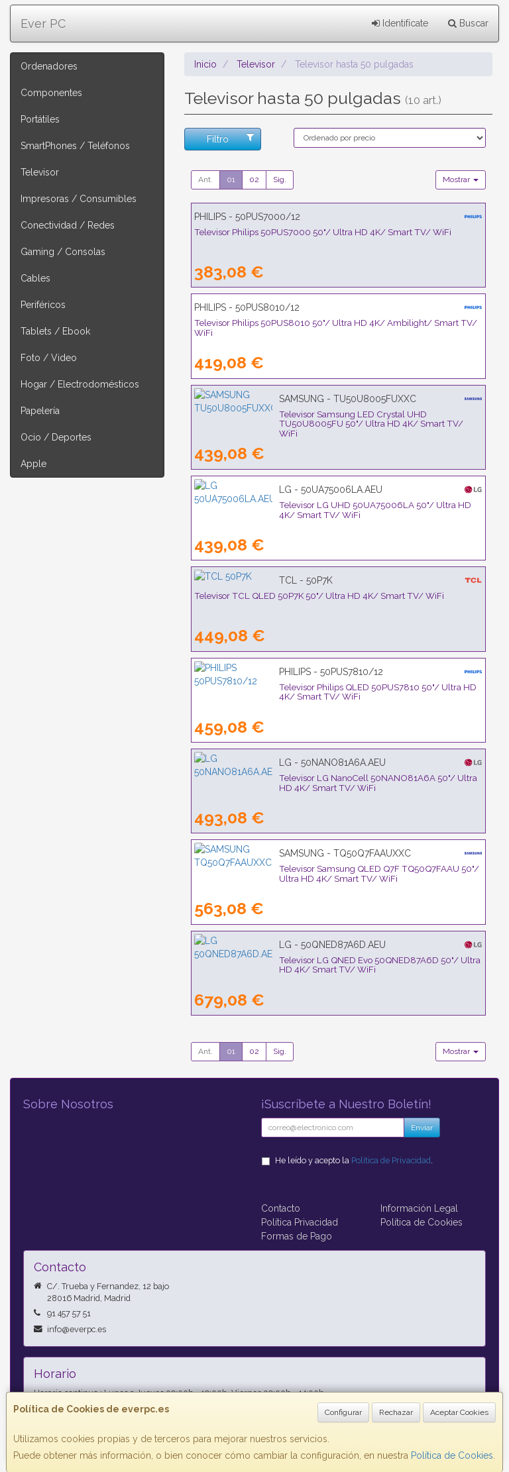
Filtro (230, 138)
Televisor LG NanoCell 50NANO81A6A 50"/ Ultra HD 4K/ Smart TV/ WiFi (332, 782)
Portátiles (40, 119)
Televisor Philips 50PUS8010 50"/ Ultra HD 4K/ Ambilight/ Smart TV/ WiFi (335, 327)
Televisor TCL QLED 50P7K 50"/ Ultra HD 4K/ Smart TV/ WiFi (319, 595)
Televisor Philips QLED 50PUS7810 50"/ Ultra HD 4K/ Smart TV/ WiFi (334, 687)
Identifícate (400, 23)
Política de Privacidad (391, 1160)
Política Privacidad (299, 1222)
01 (231, 179)
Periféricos (43, 304)
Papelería (40, 410)
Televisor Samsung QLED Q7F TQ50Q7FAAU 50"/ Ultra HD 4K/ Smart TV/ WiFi (335, 873)
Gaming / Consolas (63, 251)
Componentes (51, 92)
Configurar (343, 1412)
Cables (35, 278)
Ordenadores (49, 66)
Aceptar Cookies (459, 1412)
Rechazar (396, 1412)
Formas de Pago (296, 1236)
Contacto (280, 1208)
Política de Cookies (452, 1455)
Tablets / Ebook (55, 331)
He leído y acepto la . (354, 1160)
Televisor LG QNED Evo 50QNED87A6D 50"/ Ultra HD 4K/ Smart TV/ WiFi (334, 965)
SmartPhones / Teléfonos (75, 145)
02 (254, 179)
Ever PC (43, 23)
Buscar (468, 23)
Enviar (422, 1127)
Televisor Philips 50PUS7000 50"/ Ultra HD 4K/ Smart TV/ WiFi (322, 232)
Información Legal (419, 1208)
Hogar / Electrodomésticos (80, 384)
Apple (33, 463)
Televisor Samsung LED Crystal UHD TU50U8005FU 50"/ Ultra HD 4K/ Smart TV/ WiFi (329, 419)
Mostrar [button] (461, 179)
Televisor (40, 172)
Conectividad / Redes (68, 225)
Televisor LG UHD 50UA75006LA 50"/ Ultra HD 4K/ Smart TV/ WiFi (332, 504)
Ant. (205, 179)
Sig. (279, 179)
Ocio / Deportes (56, 437)
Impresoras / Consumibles (79, 198)
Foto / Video (49, 357)
